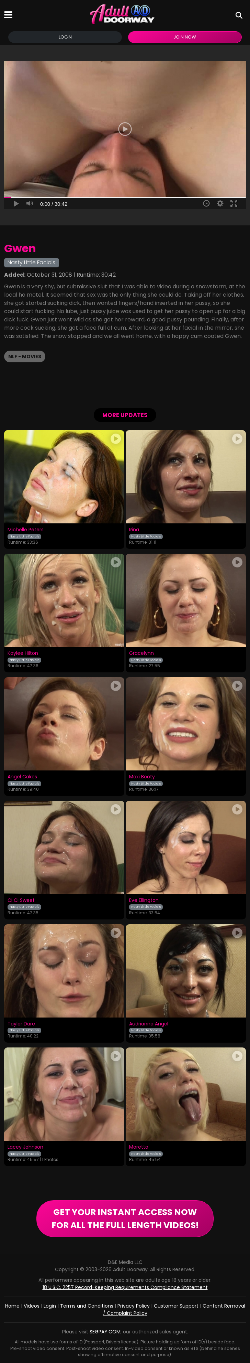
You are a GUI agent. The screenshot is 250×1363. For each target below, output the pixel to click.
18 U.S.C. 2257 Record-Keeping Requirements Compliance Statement (125, 1287)
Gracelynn (141, 653)
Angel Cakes (22, 777)
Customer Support (176, 1305)
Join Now (184, 37)
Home (12, 1305)
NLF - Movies (24, 356)
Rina (134, 530)
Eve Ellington (144, 900)
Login (65, 37)
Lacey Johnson (25, 1147)
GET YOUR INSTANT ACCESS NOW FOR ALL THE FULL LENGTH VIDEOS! (125, 1218)
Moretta (138, 1147)
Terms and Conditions (86, 1305)
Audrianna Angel (148, 1024)
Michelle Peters (26, 530)
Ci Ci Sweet (21, 900)
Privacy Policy (133, 1305)
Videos (31, 1305)
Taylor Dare (21, 1024)
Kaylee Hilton (23, 653)
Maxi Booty (142, 777)
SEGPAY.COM (105, 1331)
